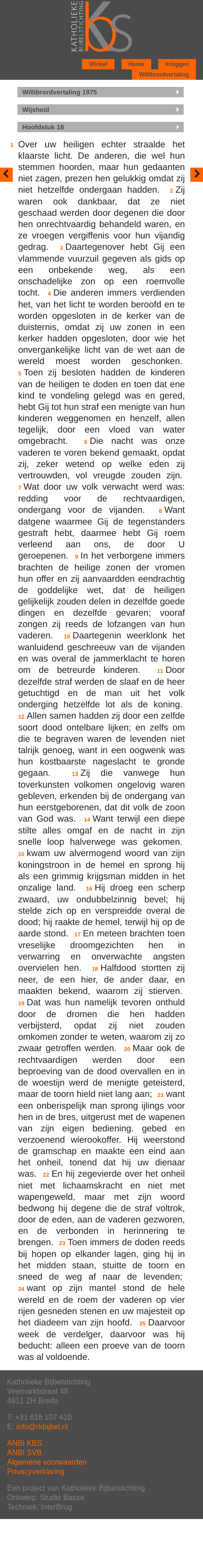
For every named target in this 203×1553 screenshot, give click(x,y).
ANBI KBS (24, 1443)
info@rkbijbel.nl (42, 1427)
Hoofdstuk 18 (43, 127)
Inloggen (177, 64)
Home (136, 64)
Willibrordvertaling (164, 74)
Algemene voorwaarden (47, 1462)
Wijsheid (35, 109)
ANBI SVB (24, 1453)
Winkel (98, 64)
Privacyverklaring (36, 1472)
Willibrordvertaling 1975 (59, 92)
